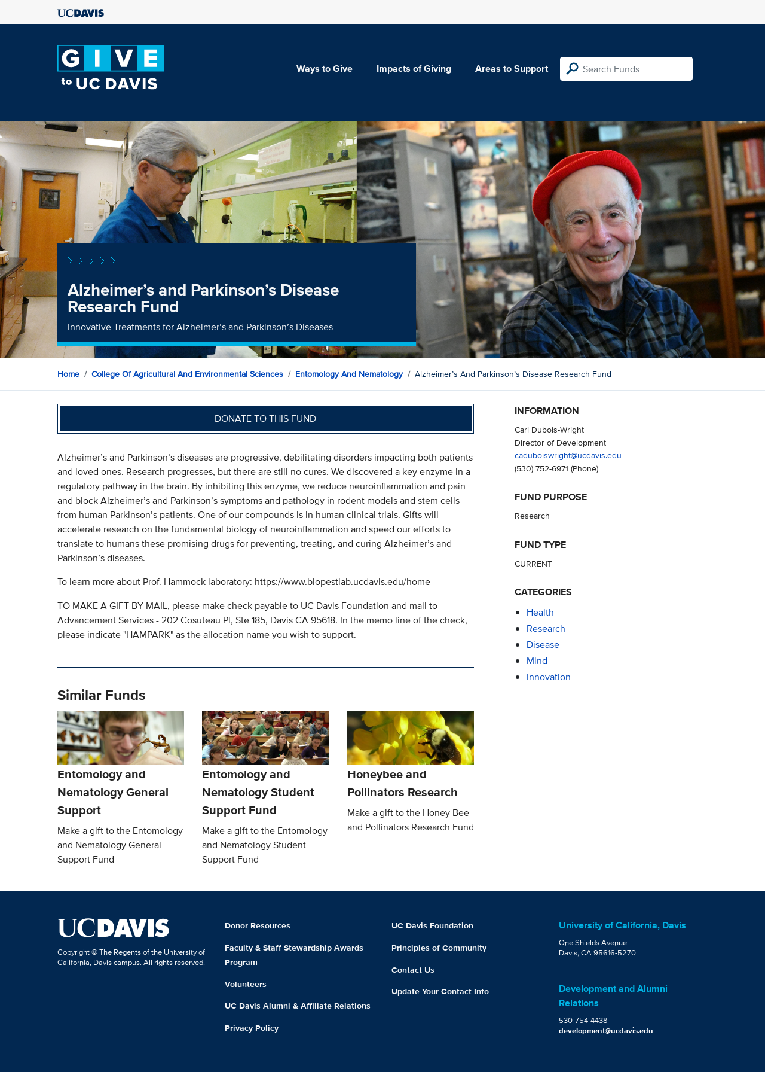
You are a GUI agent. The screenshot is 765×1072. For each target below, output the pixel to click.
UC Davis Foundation (432, 925)
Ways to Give (324, 68)
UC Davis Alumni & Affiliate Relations (298, 1006)
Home (68, 374)
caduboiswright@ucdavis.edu (568, 455)
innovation (549, 677)
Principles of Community (438, 948)
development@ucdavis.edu (606, 1030)
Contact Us (412, 970)
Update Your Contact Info (440, 991)
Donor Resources (257, 925)
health (540, 612)
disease (543, 644)
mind (537, 661)
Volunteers (246, 984)
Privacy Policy (252, 1028)
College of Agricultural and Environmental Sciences (187, 374)
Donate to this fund (265, 418)
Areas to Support (511, 68)
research (546, 628)
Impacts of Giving (414, 68)
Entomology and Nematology (349, 374)
